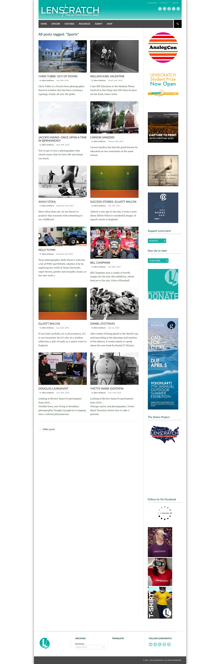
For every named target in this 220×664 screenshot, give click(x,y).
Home (44, 24)
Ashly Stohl (47, 201)
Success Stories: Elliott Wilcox (113, 201)
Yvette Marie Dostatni (106, 388)
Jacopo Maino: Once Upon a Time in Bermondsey (63, 139)
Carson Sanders (102, 137)
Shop (109, 24)
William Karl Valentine (107, 76)
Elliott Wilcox (49, 323)
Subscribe (154, 260)
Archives (79, 643)
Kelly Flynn (47, 249)
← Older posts (47, 429)
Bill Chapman (100, 262)
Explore (55, 24)
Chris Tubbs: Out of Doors (58, 76)
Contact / (165, 3)
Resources (84, 24)
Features (69, 24)
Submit (98, 24)
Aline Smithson (48, 80)
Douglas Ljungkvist (54, 388)
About (175, 3)
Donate (153, 240)
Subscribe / (153, 3)
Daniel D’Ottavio (102, 323)
